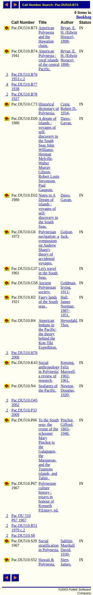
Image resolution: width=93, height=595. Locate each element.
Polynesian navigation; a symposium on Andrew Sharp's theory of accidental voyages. (49, 247)
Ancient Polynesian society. (47, 287)
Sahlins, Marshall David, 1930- (68, 547)
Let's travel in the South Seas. (48, 273)
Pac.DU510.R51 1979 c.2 (24, 527)
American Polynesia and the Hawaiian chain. (46, 37)
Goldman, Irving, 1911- (68, 287)
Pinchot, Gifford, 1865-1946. (67, 427)
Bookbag (83, 17)
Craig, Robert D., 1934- (69, 108)
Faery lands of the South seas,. (48, 301)
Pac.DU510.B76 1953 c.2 (24, 76)
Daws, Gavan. (66, 120)
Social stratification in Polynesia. (49, 545)
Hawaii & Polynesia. (47, 562)
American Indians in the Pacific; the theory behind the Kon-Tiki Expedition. (48, 333)
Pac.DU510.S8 (23, 535)
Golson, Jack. (67, 234)
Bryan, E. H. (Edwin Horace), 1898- (69, 34)
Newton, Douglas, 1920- (68, 390)
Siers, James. (66, 562)
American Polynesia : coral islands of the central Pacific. (49, 60)
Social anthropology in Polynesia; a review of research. (49, 372)
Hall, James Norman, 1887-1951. (67, 306)
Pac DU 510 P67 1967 (21, 518)
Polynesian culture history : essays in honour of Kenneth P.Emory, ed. (49, 496)
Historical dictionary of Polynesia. (49, 108)
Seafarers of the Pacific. (48, 388)
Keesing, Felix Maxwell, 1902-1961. (68, 372)
